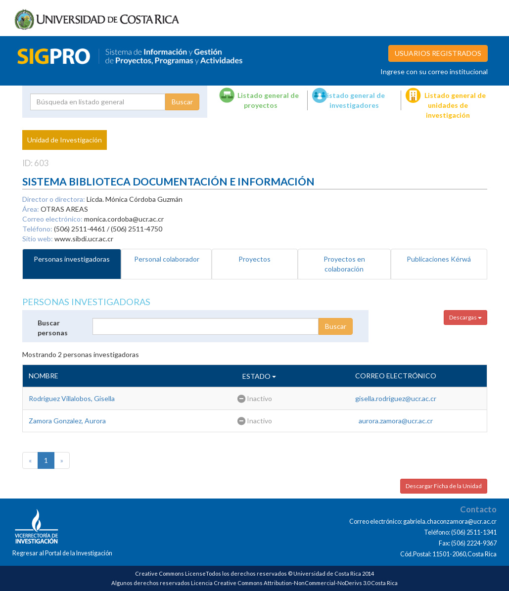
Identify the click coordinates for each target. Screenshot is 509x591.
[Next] (62, 460)
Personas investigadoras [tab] (72, 259)
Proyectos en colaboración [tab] (344, 264)
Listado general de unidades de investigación (455, 105)
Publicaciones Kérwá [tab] (439, 259)
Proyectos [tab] (254, 259)
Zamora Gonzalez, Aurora (67, 420)
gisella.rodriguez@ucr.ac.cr (395, 398)
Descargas (465, 317)
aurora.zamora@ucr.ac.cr (396, 420)
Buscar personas (53, 327)
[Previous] (30, 460)
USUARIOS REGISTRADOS (438, 53)
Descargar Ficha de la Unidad (444, 486)
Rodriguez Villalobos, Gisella (72, 398)
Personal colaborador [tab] (166, 259)
